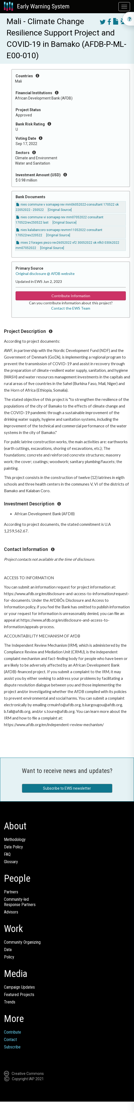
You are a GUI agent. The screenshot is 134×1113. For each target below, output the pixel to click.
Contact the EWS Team (70, 308)
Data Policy (13, 846)
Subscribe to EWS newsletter (67, 788)
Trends (9, 1002)
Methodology (15, 839)
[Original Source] (60, 210)
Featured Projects (19, 994)
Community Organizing (22, 942)
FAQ (7, 854)
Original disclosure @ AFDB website (45, 273)
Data (8, 949)
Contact (10, 1039)
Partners (11, 891)
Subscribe (12, 1046)
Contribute (12, 1032)
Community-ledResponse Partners (20, 902)
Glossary (11, 861)
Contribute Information (70, 295)
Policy (9, 957)
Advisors (11, 912)
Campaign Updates (19, 987)
